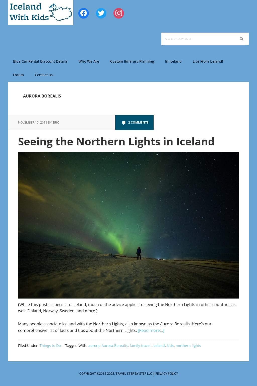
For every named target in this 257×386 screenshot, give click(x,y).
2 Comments (138, 122)
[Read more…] (151, 330)
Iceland (159, 345)
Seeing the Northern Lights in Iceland (116, 141)
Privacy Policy (166, 373)
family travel (140, 345)
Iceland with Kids (40, 12)
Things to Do (50, 345)
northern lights (188, 345)
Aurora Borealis (115, 345)
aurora (94, 345)
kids (170, 345)
